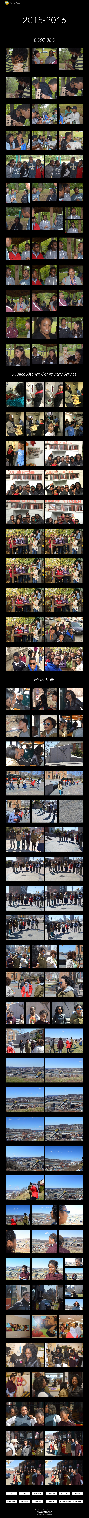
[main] (44, 20)
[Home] (11, 1493)
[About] (24, 1493)
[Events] (77, 1493)
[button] (2, 2)
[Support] (51, 1501)
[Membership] (51, 1493)
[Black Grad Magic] (64, 1493)
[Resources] (24, 1501)
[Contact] (37, 1501)
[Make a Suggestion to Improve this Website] (71, 1501)
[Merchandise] (11, 1501)
